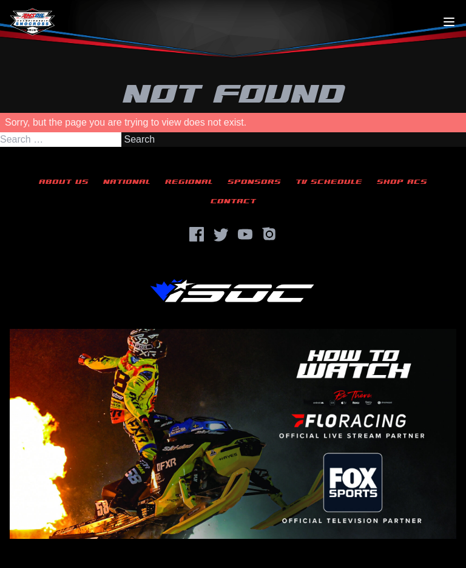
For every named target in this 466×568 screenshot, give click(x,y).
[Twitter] (221, 234)
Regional (189, 182)
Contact (233, 201)
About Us (64, 182)
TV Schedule (328, 182)
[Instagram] (269, 234)
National (126, 182)
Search (139, 139)
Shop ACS (402, 182)
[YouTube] (245, 234)
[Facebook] (196, 234)
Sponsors (254, 182)
